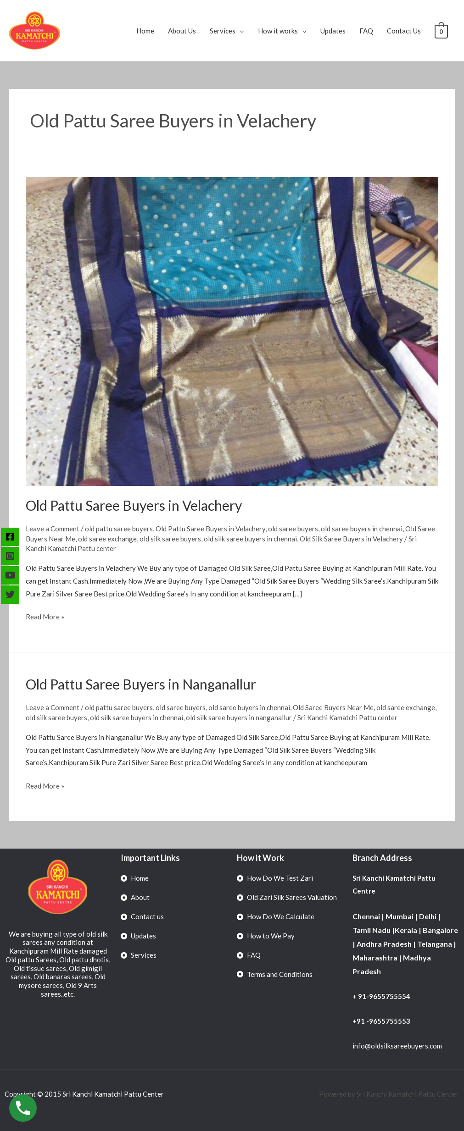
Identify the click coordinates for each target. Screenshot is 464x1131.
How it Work (260, 858)
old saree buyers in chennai (362, 528)
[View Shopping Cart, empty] (442, 31)
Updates (334, 31)
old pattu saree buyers (119, 528)
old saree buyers (293, 528)
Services (223, 31)
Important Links (150, 858)
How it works (279, 31)
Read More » (45, 616)
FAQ (367, 31)
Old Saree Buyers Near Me (333, 707)
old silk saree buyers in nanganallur (239, 717)
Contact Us (405, 31)
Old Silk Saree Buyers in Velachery (351, 539)
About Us (183, 31)
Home (146, 31)
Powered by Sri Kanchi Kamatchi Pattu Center (389, 1094)
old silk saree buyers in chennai (250, 539)
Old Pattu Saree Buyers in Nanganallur (141, 684)
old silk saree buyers (170, 539)
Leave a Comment (52, 528)
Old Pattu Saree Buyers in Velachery (134, 505)
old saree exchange (107, 539)
